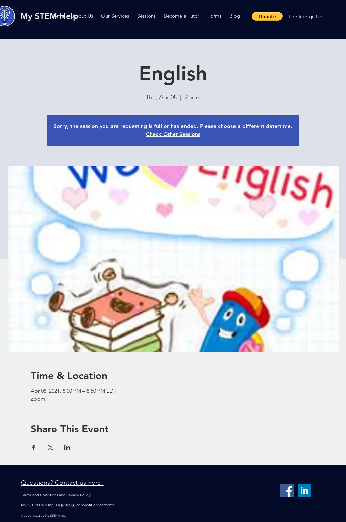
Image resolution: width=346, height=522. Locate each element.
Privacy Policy (79, 495)
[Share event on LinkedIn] (67, 447)
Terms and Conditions (39, 495)
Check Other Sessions (173, 134)
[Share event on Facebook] (34, 447)
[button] (82, 15)
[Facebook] (287, 490)
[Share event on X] (50, 447)
